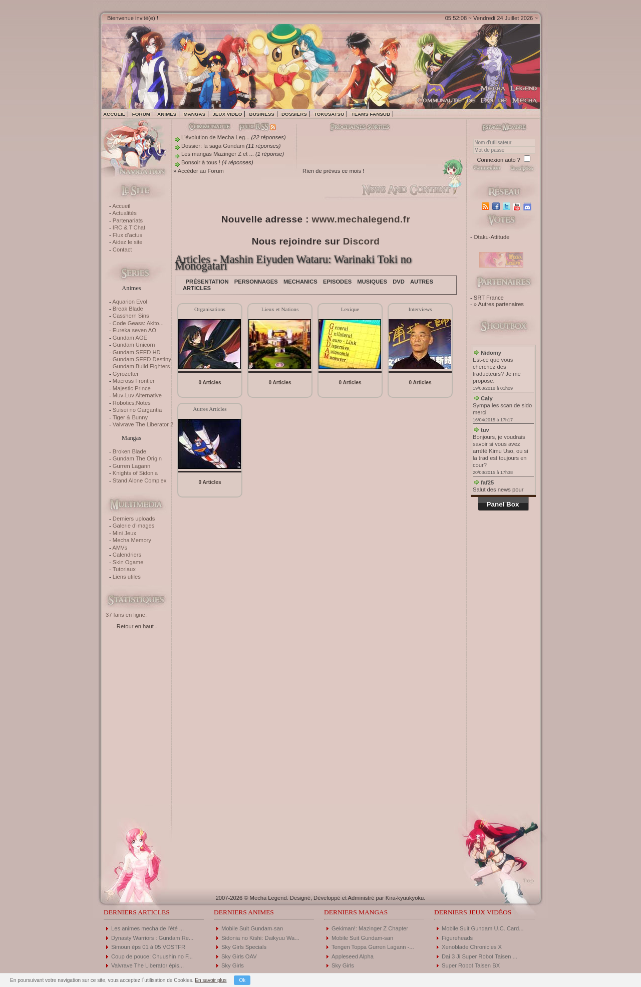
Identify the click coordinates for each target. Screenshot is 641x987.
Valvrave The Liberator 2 (143, 424)
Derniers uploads (134, 519)
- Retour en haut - (135, 626)
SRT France (489, 298)
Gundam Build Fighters (141, 366)
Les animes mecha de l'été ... (147, 928)
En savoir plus (210, 980)
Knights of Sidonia (135, 473)
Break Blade (128, 309)
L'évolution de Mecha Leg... (215, 137)
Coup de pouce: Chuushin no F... (152, 956)
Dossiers (294, 114)
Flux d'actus (127, 235)
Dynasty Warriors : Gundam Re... (152, 938)
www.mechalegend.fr (361, 219)
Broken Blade (129, 451)
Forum (141, 114)
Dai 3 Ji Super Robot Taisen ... (479, 956)
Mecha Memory (132, 540)
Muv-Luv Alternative (137, 395)
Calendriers (127, 555)
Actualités (124, 213)
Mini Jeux (124, 533)
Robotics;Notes (132, 403)
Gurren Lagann (131, 466)
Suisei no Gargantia (137, 410)
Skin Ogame (128, 562)
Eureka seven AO (134, 330)
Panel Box (503, 504)
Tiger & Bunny (130, 417)
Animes (166, 114)
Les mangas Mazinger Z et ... (217, 154)
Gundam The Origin (137, 458)
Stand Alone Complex (140, 480)
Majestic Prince (132, 388)
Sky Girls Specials (243, 947)
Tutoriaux (124, 569)
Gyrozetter (126, 374)
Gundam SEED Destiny (142, 359)
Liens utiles (127, 577)
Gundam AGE (130, 338)
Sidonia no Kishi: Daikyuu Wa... (260, 938)
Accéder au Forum (201, 171)
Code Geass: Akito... (138, 323)
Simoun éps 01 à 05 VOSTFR (148, 947)
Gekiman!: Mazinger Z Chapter (370, 928)
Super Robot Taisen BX (471, 965)
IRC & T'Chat (129, 227)
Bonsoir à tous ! (200, 162)
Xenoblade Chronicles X (472, 947)
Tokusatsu (329, 114)
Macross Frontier (134, 381)
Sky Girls (232, 965)
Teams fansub (370, 114)
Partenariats (128, 220)
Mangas (194, 114)
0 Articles (209, 382)
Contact (122, 249)
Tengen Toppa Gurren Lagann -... (373, 947)
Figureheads (457, 938)
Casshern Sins (131, 316)
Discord (361, 241)
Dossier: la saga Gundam (212, 146)
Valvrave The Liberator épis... (147, 965)
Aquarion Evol (129, 302)
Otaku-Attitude (492, 237)
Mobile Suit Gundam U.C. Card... (483, 928)
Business (261, 114)
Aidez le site (127, 242)
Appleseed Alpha (353, 956)
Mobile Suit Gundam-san (252, 928)
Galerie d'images (134, 526)
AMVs (119, 548)
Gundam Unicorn (134, 345)
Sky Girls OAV (239, 956)
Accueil (114, 114)
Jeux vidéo (227, 114)
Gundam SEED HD (137, 352)
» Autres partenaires (499, 304)
